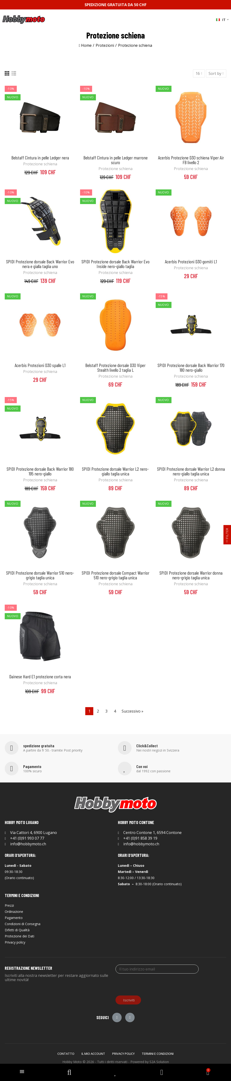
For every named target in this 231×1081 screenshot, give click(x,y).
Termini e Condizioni (158, 1053)
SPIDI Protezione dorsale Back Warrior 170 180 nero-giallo (191, 367)
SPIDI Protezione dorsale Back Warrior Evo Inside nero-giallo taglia (115, 264)
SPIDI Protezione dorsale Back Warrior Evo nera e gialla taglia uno (40, 264)
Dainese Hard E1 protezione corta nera (40, 676)
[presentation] (151, 984)
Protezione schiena (40, 164)
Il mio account (93, 1053)
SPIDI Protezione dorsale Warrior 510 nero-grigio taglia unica (40, 575)
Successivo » (132, 711)
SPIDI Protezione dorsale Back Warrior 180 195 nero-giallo (40, 471)
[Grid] (7, 73)
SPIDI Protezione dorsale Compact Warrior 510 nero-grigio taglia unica (115, 575)
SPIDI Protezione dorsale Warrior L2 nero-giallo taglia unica (115, 471)
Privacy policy (123, 1053)
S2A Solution (159, 1062)
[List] (14, 73)
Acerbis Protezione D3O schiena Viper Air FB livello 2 (191, 160)
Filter (227, 536)
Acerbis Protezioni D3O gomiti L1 (191, 261)
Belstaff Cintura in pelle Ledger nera (40, 157)
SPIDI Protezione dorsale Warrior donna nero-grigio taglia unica (190, 575)
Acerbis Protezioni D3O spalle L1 (40, 365)
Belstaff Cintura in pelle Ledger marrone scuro (115, 160)
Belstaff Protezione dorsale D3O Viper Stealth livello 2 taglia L (115, 367)
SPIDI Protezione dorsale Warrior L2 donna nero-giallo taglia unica (191, 471)
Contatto (65, 1053)
